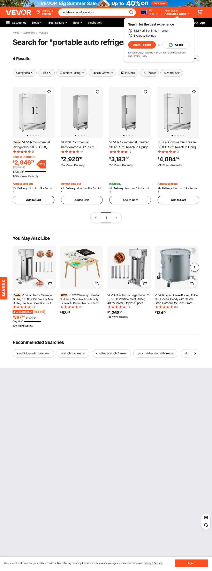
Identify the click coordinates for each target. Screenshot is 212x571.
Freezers (43, 32)
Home (16, 32)
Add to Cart (33, 200)
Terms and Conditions (174, 52)
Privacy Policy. (140, 55)
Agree (191, 563)
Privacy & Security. (153, 563)
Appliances (29, 32)
